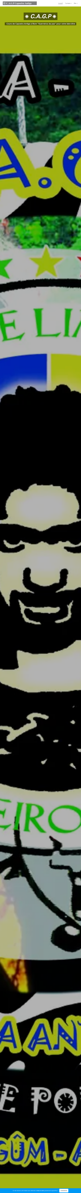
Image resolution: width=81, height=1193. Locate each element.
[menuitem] (43, 3)
